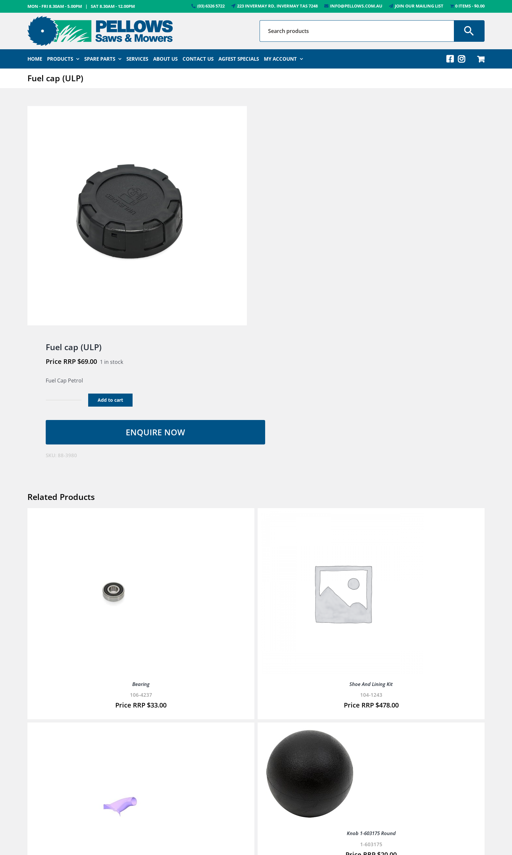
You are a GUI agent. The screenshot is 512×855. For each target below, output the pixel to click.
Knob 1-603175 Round (371, 833)
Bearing (141, 684)
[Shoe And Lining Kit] (342, 516)
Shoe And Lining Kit (371, 684)
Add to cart (110, 400)
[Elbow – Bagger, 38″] (112, 730)
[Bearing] (112, 516)
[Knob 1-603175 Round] (310, 730)
